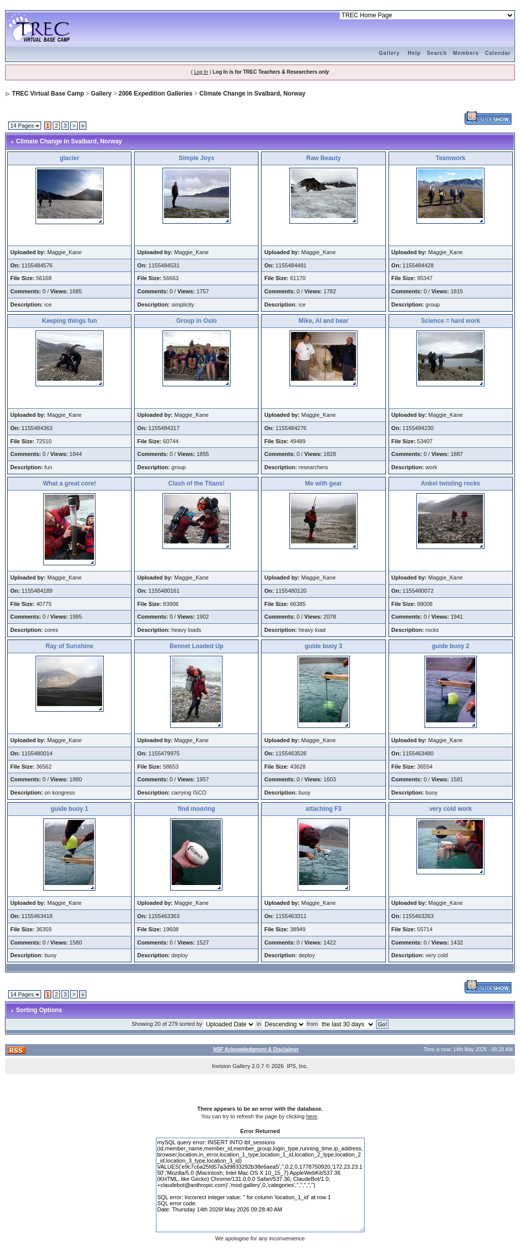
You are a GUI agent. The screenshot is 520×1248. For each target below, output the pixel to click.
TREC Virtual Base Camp (48, 93)
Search (437, 53)
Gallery (389, 53)
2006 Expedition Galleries (155, 93)
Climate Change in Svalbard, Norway (253, 93)
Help (414, 53)
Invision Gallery (231, 1066)
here (311, 1116)
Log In (201, 72)
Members (466, 53)
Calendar (498, 53)
